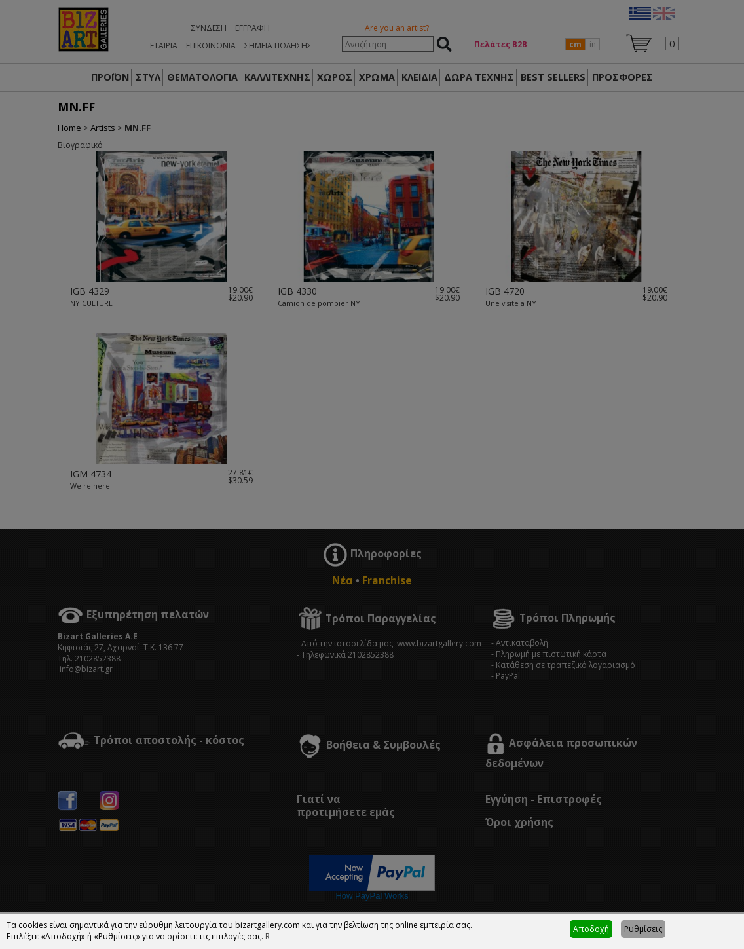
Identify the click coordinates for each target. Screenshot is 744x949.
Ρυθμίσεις (643, 929)
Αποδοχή (591, 929)
